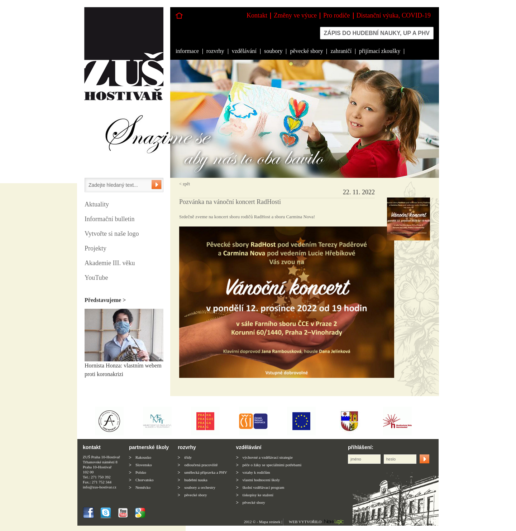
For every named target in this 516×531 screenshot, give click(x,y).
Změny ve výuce (295, 15)
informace (187, 51)
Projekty (95, 248)
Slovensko (143, 465)
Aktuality (97, 204)
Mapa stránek (270, 522)
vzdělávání (244, 51)
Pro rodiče (336, 15)
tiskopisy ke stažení (258, 495)
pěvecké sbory (306, 51)
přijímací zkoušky (379, 51)
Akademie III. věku (110, 263)
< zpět (184, 183)
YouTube (96, 277)
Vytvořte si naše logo (112, 233)
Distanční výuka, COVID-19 (394, 15)
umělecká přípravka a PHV (205, 472)
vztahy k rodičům (256, 472)
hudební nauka (195, 480)
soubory (273, 51)
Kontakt (257, 15)
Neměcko (142, 487)
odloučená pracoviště (201, 465)
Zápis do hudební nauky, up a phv (377, 33)
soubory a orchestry (199, 487)
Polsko (140, 472)
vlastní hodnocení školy (261, 480)
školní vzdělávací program (264, 487)
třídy (188, 457)
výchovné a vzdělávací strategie (268, 457)
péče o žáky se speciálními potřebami (272, 465)
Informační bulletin (109, 219)
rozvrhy (215, 51)
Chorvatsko (144, 480)
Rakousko (143, 457)
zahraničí (341, 51)
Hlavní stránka (179, 16)
